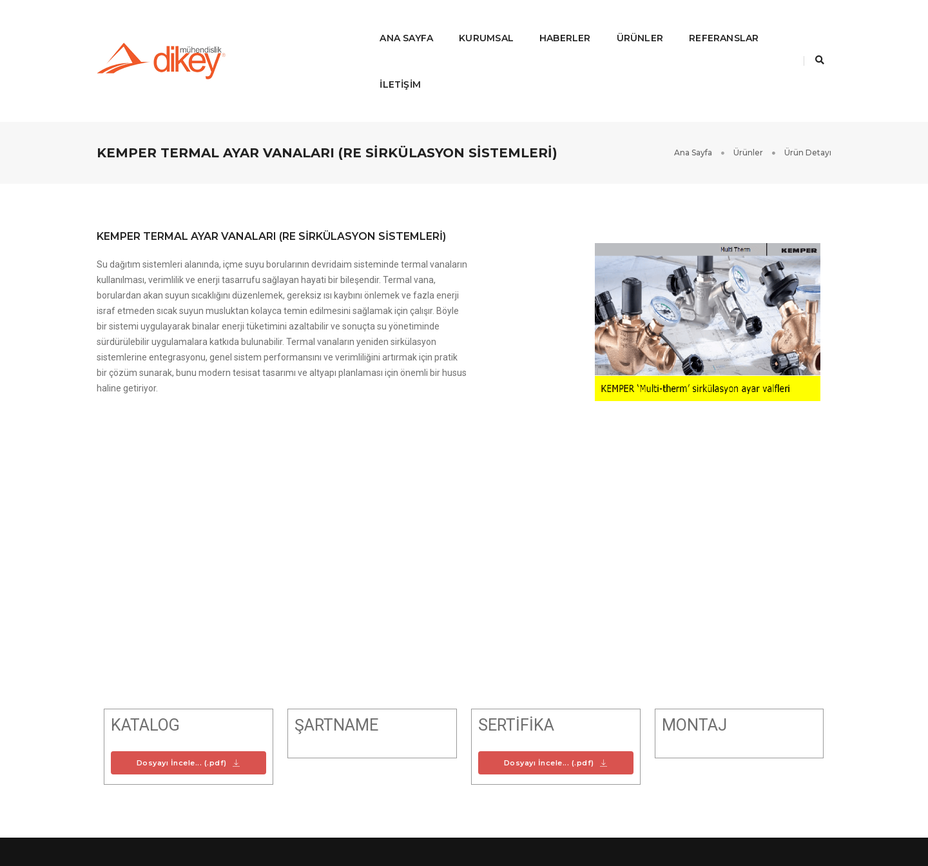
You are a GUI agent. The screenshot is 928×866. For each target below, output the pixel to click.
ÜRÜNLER (593, 23)
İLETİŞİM (757, 23)
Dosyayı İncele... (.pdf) (188, 687)
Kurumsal (439, 23)
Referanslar (676, 23)
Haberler (518, 23)
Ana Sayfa (359, 23)
